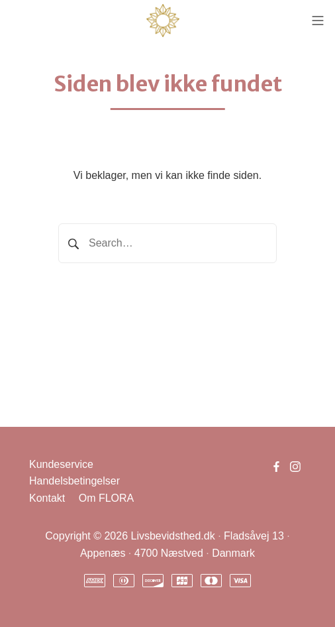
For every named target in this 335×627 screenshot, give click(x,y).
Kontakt (47, 498)
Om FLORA (106, 498)
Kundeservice (61, 464)
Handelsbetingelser (74, 480)
